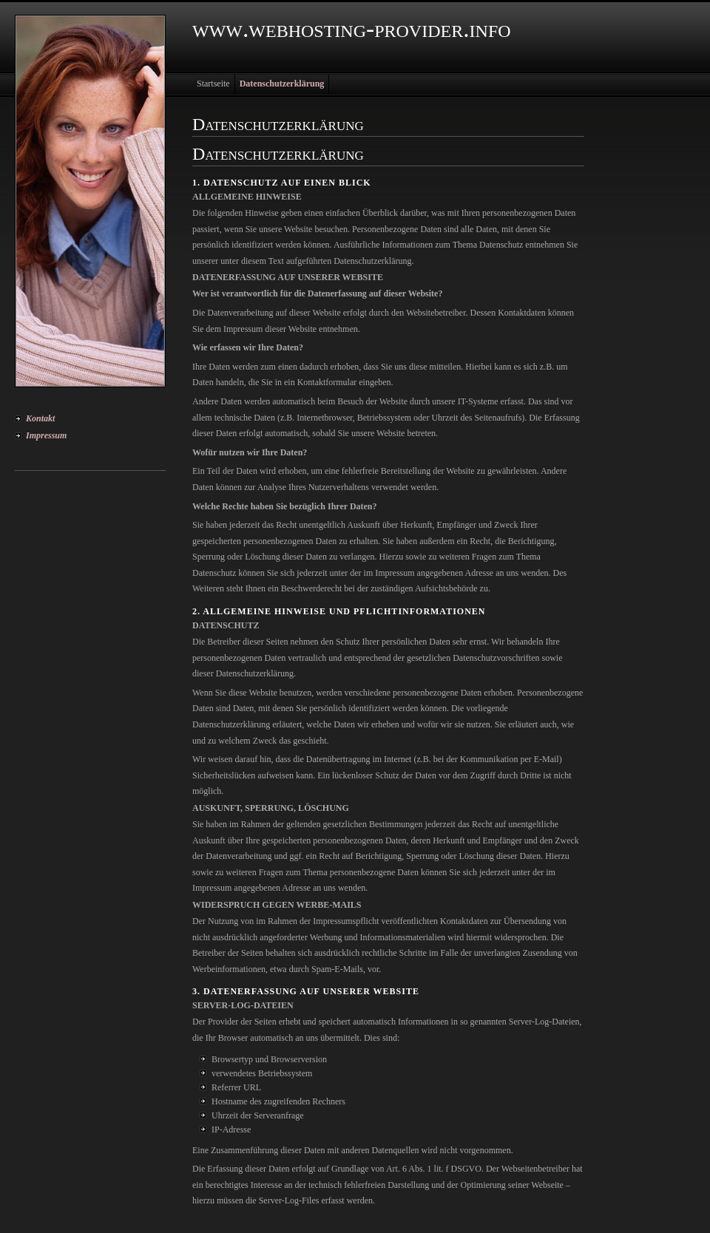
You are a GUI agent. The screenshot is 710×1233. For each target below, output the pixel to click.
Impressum (46, 435)
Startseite (213, 83)
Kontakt (40, 418)
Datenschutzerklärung (282, 83)
